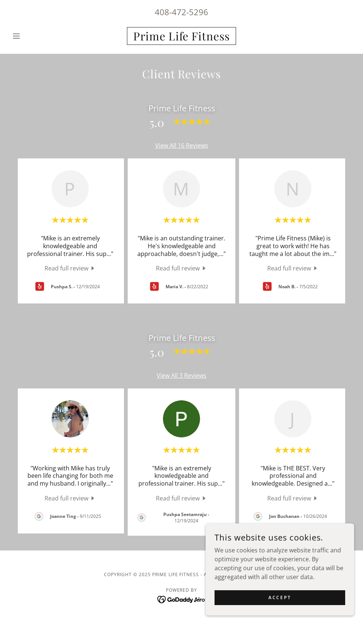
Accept (279, 597)
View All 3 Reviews (181, 375)
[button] (35, 36)
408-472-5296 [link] (181, 11)
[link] (181, 38)
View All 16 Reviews (181, 145)
